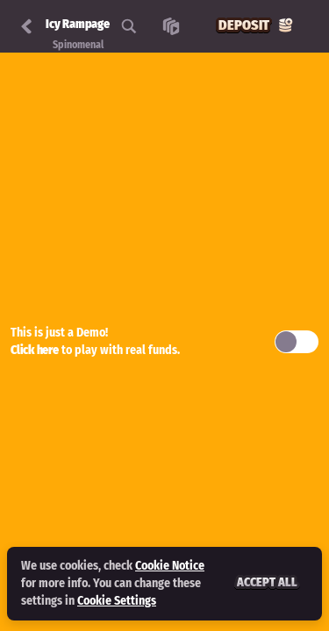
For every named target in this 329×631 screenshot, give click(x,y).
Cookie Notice (169, 565)
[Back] (26, 26)
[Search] (129, 26)
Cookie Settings (116, 601)
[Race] (171, 26)
